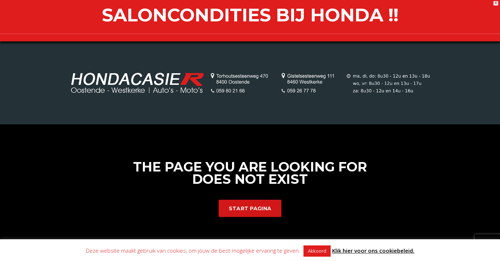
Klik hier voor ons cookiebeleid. (373, 250)
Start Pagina (250, 208)
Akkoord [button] (317, 251)
